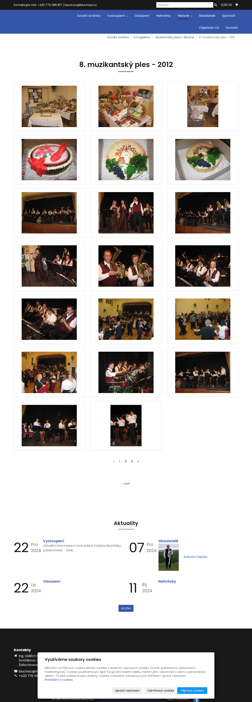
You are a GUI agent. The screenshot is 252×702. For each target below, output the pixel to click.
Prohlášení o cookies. (59, 680)
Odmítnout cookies (160, 691)
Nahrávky (163, 15)
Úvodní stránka (88, 15)
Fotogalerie (142, 37)
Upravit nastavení (127, 691)
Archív (126, 608)
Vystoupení (117, 15)
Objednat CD (209, 27)
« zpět (126, 483)
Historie (185, 15)
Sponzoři (228, 15)
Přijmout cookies (192, 691)
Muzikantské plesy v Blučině (175, 37)
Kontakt (232, 27)
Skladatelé (207, 15)
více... (70, 550)
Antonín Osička (195, 557)
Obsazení (142, 15)
